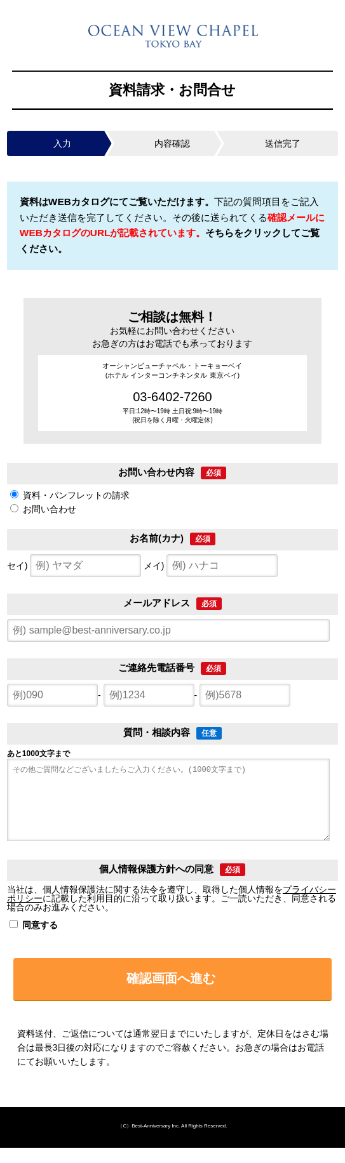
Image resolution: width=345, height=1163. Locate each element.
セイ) (74, 566)
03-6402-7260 (172, 397)
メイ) (211, 566)
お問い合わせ (49, 509)
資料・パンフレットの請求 (76, 495)
